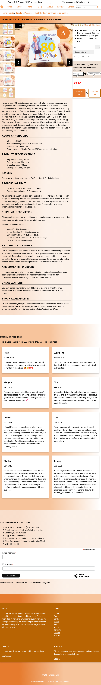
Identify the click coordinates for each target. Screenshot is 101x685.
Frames (9, 7)
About (50, 7)
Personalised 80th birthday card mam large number (46, 13)
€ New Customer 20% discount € (75, 2)
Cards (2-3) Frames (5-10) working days (25, 2)
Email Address (9, 553)
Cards (19, 7)
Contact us (6, 656)
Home (4, 13)
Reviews (60, 7)
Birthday (19, 13)
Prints (29, 7)
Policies (57, 635)
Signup (57, 658)
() (97, 7)
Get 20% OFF (94, 93)
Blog (40, 7)
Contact (71, 7)
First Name (8, 564)
